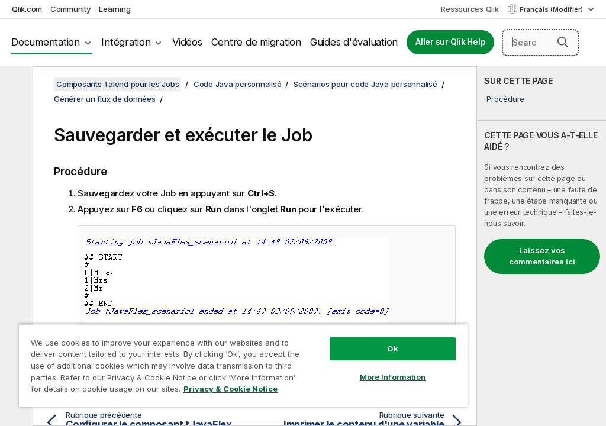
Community (70, 9)
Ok (392, 348)
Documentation (45, 42)
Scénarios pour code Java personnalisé (365, 84)
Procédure (505, 99)
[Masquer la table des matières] (15, 84)
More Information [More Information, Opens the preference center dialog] (393, 377)
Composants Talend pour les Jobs (117, 84)
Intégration (125, 42)
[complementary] (541, 246)
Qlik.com (27, 9)
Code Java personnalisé (238, 84)
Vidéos (187, 42)
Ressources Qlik (469, 9)
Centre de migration (256, 42)
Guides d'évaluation (354, 42)
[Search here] (540, 42)
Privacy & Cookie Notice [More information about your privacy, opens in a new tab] (230, 388)
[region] (243, 365)
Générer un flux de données (105, 99)
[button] (563, 42)
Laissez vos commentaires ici (542, 256)
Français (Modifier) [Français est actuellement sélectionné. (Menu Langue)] (552, 9)
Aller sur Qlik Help (450, 42)
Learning (114, 9)
